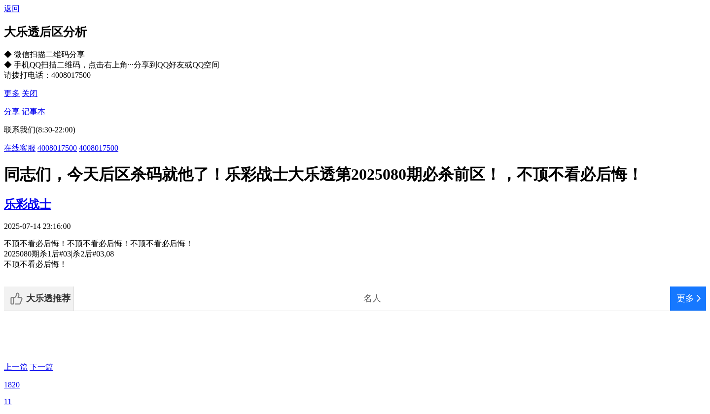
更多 (12, 93)
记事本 (33, 111)
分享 (12, 111)
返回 (12, 8)
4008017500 (57, 148)
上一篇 (16, 367)
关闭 (29, 93)
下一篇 (41, 367)
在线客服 (20, 148)
